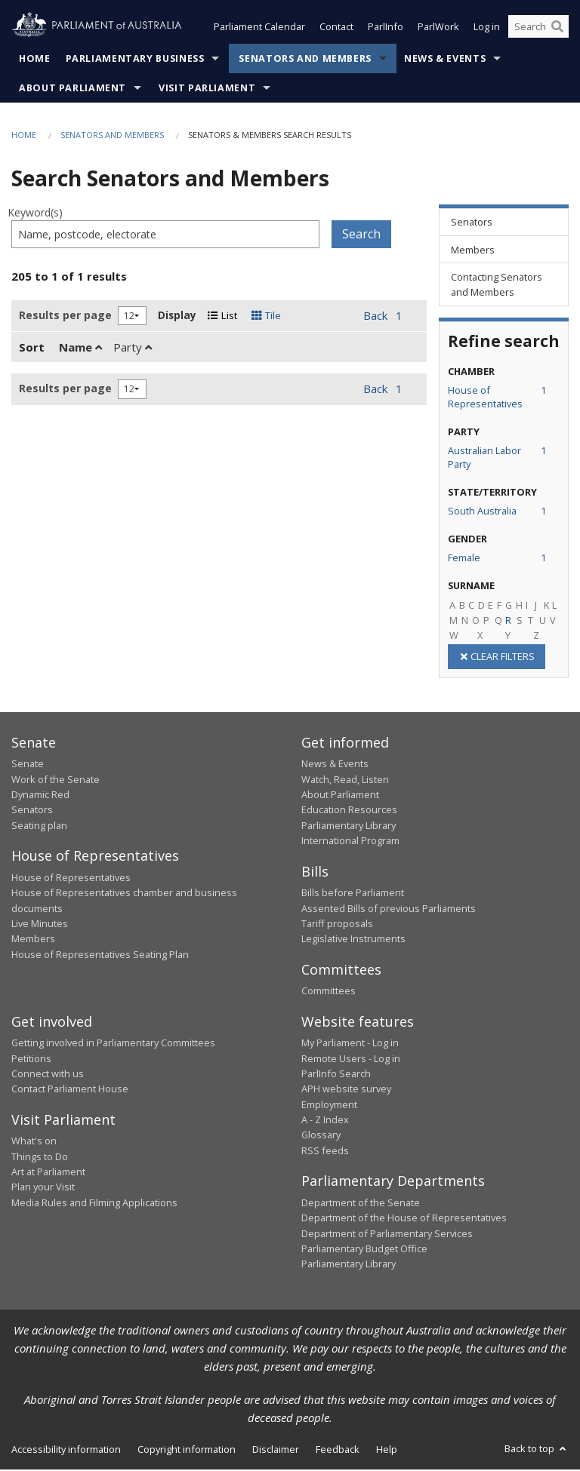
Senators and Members (305, 60)
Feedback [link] (337, 1450)
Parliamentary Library (348, 827)
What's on (34, 1142)
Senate (27, 765)
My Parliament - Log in (350, 1044)
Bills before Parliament (352, 894)
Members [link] (473, 251)
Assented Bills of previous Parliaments (388, 910)
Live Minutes (39, 925)
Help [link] (386, 1450)
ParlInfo (385, 28)
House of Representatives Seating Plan (100, 956)
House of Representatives (71, 879)
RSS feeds (325, 1152)
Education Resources (349, 811)
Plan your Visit (43, 1188)
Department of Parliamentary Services (387, 1235)
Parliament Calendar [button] (259, 28)
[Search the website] (538, 28)
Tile (266, 317)
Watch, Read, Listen (345, 781)
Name (80, 348)
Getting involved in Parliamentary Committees (113, 1044)
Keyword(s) (35, 214)
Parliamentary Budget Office (364, 1250)
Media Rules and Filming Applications (94, 1204)
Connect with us (47, 1075)
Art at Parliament (48, 1173)
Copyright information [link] (186, 1450)
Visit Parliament (207, 89)
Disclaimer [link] (275, 1450)
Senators (32, 811)
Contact (336, 28)
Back (375, 316)
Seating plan (39, 827)
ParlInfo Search (336, 1075)
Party (132, 348)
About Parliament (72, 89)
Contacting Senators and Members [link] (496, 286)
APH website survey (346, 1090)
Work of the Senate (55, 781)
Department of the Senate (360, 1204)
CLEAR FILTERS (496, 658)
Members (33, 940)
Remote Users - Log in (350, 1060)
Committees (328, 992)
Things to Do (39, 1158)
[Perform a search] (557, 28)
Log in (487, 28)
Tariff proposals (337, 925)
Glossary (321, 1137)
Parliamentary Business (135, 60)
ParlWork (438, 28)
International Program (350, 842)
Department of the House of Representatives (404, 1219)
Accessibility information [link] (66, 1450)
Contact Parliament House (69, 1090)
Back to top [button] (536, 1450)
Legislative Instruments (353, 940)
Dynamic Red (40, 796)
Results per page (65, 316)
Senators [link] (471, 223)
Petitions (31, 1060)
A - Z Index (325, 1121)
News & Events (445, 60)
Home (35, 60)
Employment (329, 1106)
